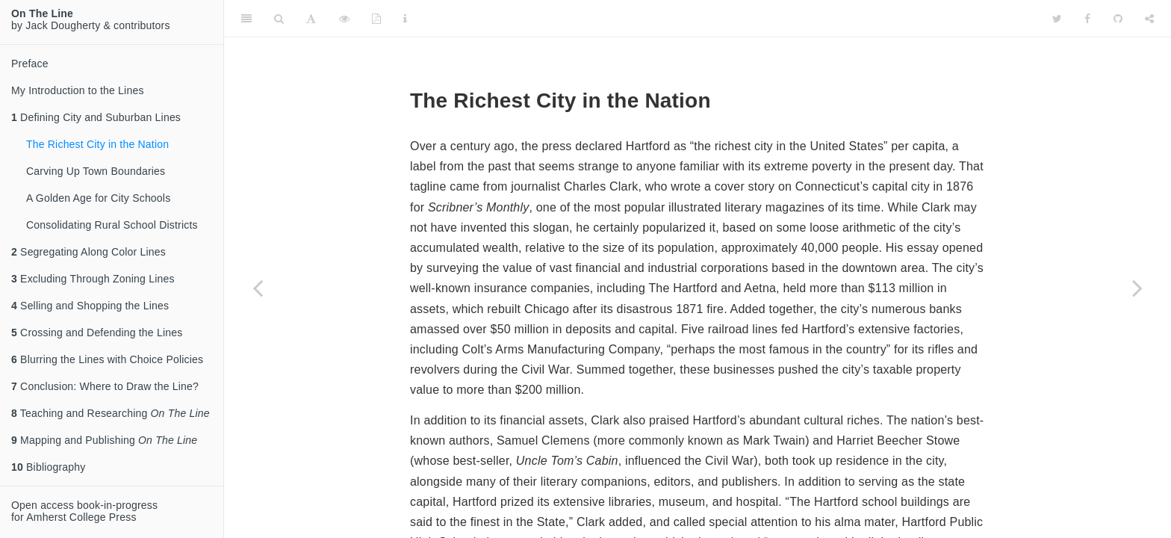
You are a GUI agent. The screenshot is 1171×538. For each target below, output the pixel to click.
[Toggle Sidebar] (246, 18)
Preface (30, 63)
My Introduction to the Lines (77, 90)
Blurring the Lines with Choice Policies (107, 359)
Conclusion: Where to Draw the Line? (105, 386)
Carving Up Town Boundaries (95, 171)
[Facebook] (1087, 18)
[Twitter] (1057, 18)
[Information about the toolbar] (405, 18)
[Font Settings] (311, 18)
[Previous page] (257, 287)
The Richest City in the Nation (97, 144)
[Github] (1118, 18)
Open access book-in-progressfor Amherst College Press (84, 511)
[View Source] (344, 18)
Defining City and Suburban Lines (96, 117)
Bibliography (48, 467)
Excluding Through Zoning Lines (93, 279)
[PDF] (376, 18)
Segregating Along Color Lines (88, 252)
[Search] (279, 18)
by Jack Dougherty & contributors (90, 19)
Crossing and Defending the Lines (96, 332)
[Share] (1149, 18)
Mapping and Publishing (104, 440)
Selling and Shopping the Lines (90, 306)
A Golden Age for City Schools (98, 198)
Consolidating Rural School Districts (112, 225)
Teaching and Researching (110, 413)
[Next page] (1137, 287)
